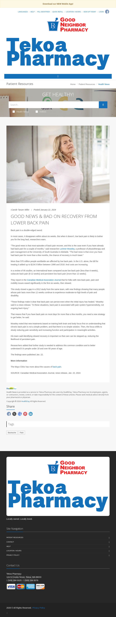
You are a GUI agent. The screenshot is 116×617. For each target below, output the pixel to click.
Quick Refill (57, 12)
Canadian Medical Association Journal (44, 280)
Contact (10, 542)
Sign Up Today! (89, 12)
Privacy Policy (12, 555)
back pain (57, 367)
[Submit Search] (103, 104)
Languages (23, 12)
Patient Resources (87, 84)
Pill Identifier (43, 12)
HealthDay (25, 401)
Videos (41, 111)
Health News (21, 111)
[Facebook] (107, 12)
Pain (21, 433)
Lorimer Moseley (67, 249)
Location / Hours (73, 12)
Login (101, 12)
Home (73, 84)
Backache (12, 433)
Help (33, 12)
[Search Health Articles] (54, 104)
